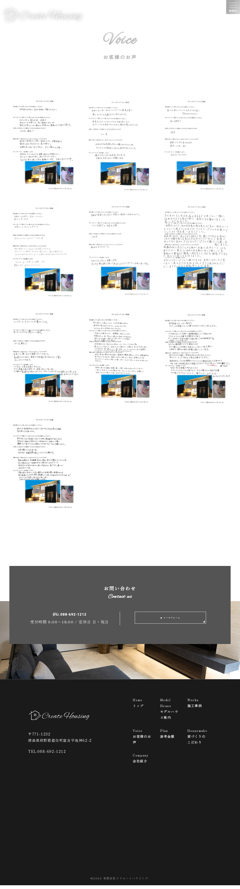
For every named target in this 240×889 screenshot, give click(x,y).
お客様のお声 (143, 739)
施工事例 (197, 706)
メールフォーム (173, 619)
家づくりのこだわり (197, 739)
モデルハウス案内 (170, 712)
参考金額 (170, 736)
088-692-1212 (73, 617)
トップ (143, 706)
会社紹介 (143, 761)
